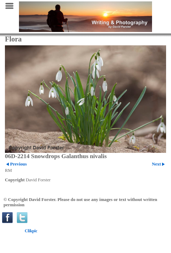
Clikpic (31, 231)
